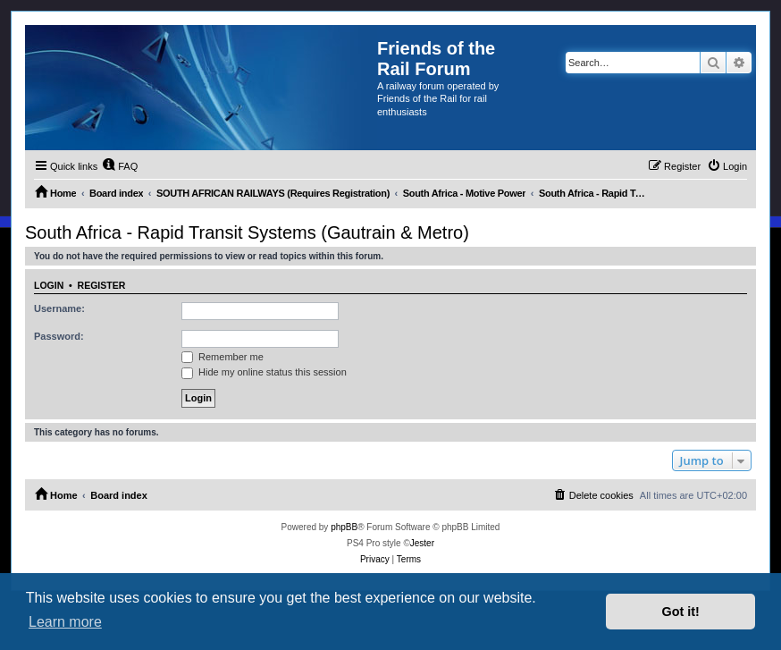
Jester (422, 543)
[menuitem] (120, 166)
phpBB (344, 527)
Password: (59, 336)
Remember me (222, 356)
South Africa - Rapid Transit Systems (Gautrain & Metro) (247, 232)
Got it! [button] (681, 611)
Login (48, 285)
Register (102, 285)
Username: (59, 308)
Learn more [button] (65, 621)
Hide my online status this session (264, 372)
